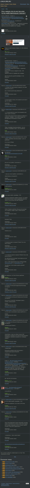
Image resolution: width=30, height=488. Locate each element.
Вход (28, 4)
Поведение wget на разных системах (13, 468)
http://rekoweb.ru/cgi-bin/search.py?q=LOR (13, 153)
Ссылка (3, 33)
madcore (6, 188)
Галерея (7, 4)
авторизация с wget (9, 465)
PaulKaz (6, 405)
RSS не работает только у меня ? (12, 466)
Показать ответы (8, 133)
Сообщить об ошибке (5, 484)
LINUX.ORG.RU (5, 1)
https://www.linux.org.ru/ (5, 485)
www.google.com (11, 20)
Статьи (10, 4)
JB (5, 51)
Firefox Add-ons (8, 470)
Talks (7, 8)
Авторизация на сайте (10, 461)
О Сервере (3, 483)
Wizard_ (6, 380)
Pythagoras (7, 446)
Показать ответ (8, 54)
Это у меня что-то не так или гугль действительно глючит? (13, 12)
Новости (2, 4)
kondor (6, 393)
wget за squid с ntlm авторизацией (12, 472)
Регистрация (23, 4)
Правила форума (9, 483)
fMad (6, 155)
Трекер (2, 6)
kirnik (6, 130)
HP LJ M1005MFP (9, 477)
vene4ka (6, 371)
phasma (6, 277)
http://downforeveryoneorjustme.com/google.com (15, 444)
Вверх (27, 483)
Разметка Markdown (16, 483)
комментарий (8, 85)
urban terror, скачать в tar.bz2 (11, 473)
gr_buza (6, 202)
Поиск (5, 6)
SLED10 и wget (8, 475)
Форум (14, 4)
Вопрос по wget (8, 463)
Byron (6, 340)
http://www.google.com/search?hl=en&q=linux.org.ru (12, 17)
